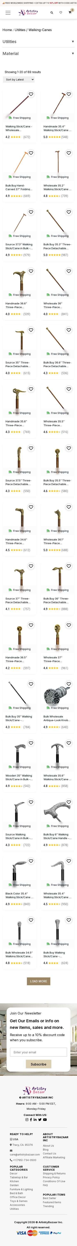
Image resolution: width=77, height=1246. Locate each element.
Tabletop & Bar (19, 1177)
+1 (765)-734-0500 (23, 1160)
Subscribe (38, 1064)
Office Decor (18, 1197)
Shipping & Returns (54, 1173)
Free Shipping (19, 117)
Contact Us (49, 1153)
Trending (48, 1206)
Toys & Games (19, 1201)
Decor (13, 1173)
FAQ (45, 1185)
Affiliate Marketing (54, 1157)
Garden (14, 1185)
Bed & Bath (16, 1193)
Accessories (17, 1204)
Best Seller (49, 1198)
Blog (45, 1149)
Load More (38, 981)
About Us (48, 1145)
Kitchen (14, 1181)
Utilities (38, 41)
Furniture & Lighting (21, 1189)
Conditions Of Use (54, 1181)
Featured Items (52, 1202)
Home (7, 30)
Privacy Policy (51, 1177)
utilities (20, 30)
